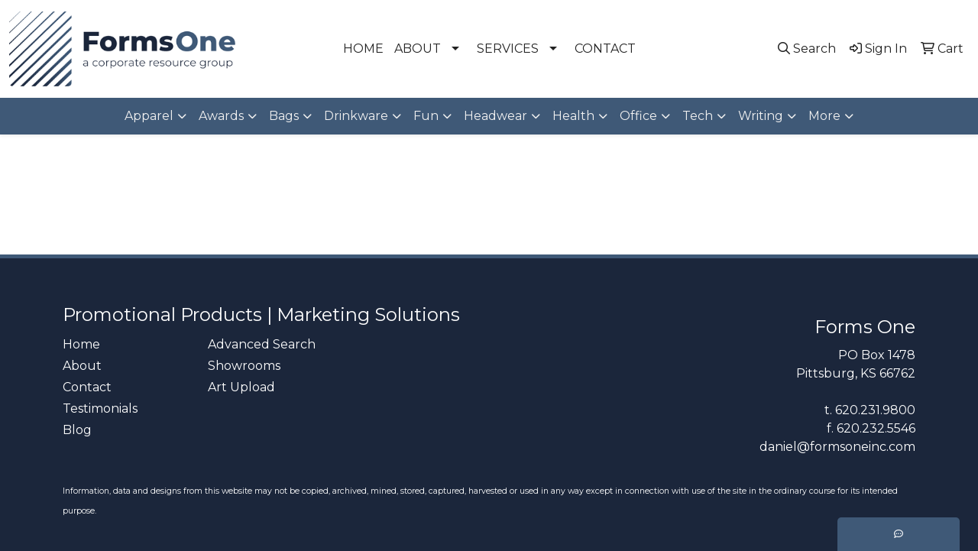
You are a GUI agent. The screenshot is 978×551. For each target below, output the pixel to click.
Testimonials (100, 408)
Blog (77, 430)
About (82, 365)
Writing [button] (760, 116)
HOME (363, 48)
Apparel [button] (149, 116)
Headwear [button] (495, 116)
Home (81, 344)
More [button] (824, 116)
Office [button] (638, 116)
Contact (87, 387)
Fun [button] (426, 116)
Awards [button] (221, 116)
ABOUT (417, 48)
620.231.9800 (875, 410)
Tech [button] (697, 116)
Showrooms (244, 365)
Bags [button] (284, 116)
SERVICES (508, 48)
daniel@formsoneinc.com (837, 446)
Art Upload (241, 387)
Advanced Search (262, 344)
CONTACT (605, 48)
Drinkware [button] (356, 116)
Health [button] (573, 116)
